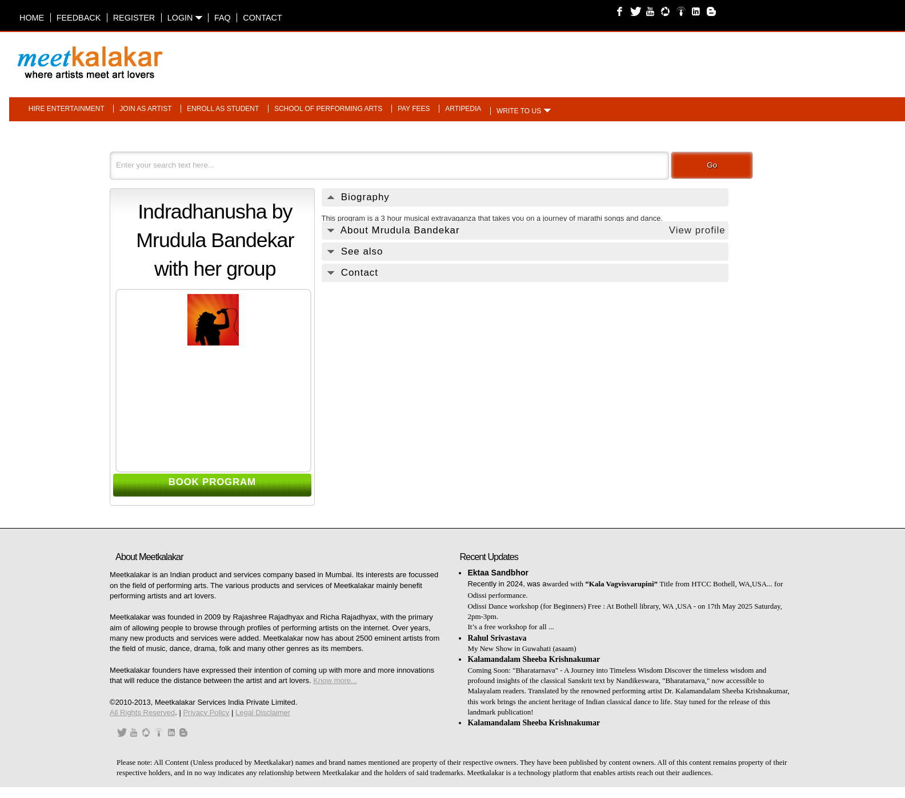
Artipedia (463, 109)
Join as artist (145, 109)
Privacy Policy (206, 712)
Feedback (79, 17)
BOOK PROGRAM (212, 482)
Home (31, 17)
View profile (697, 230)
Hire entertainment (67, 109)
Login (184, 17)
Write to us (518, 111)
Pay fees (414, 109)
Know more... (335, 680)
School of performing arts (328, 109)
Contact (262, 17)
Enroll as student (223, 109)
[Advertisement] (597, 56)
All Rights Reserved (142, 712)
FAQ (222, 17)
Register (134, 17)
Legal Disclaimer (262, 712)
